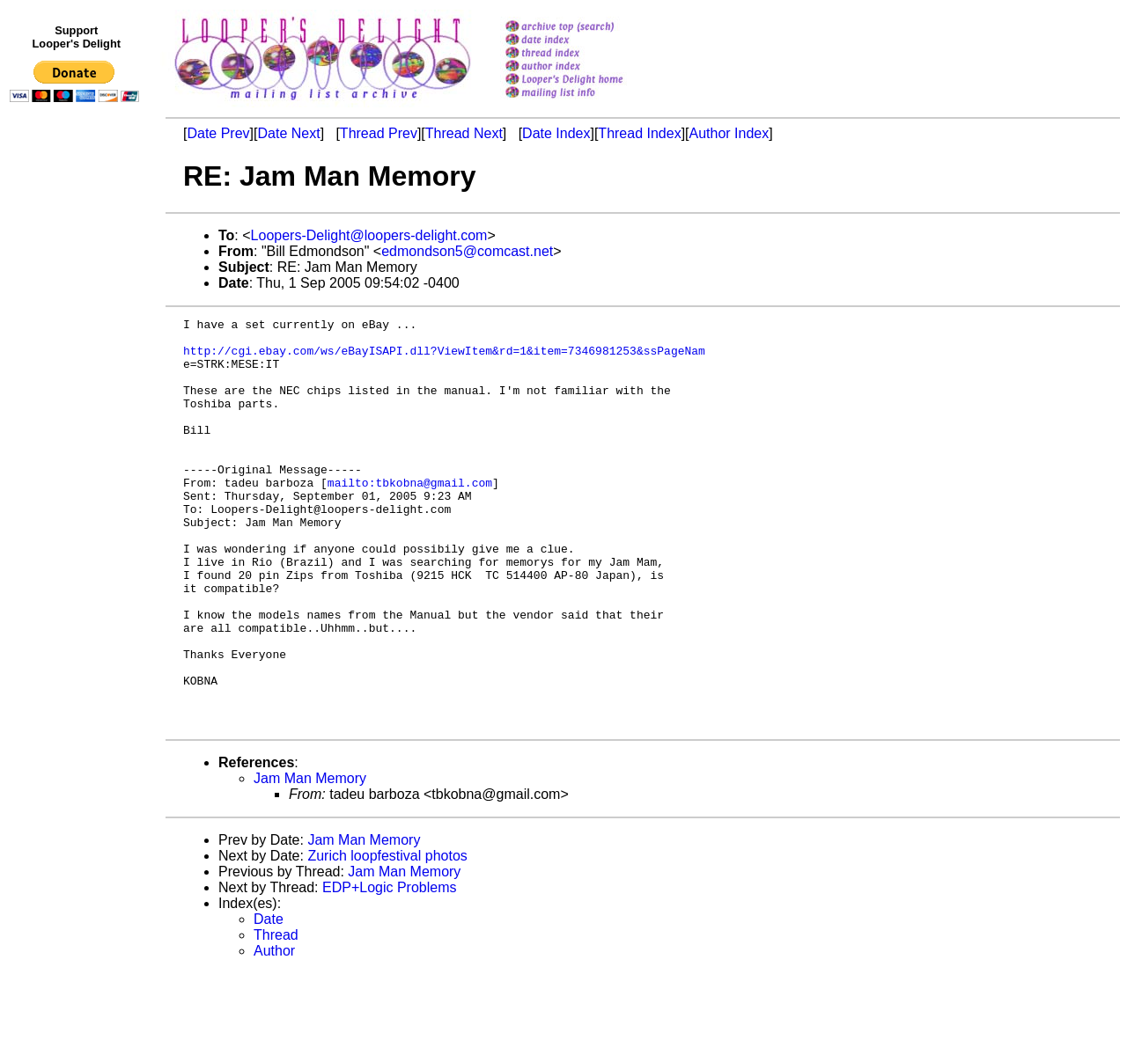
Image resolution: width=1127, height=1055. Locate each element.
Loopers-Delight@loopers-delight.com (369, 235)
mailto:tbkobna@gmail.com (410, 516)
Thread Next (464, 133)
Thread (276, 1016)
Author (274, 1032)
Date (269, 1000)
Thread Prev (378, 133)
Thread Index (639, 133)
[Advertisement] (77, 472)
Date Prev (218, 133)
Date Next (288, 133)
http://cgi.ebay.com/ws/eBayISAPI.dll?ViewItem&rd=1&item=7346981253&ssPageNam (444, 358)
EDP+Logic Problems (389, 969)
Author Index (729, 133)
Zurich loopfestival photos (387, 937)
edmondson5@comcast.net (467, 251)
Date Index (556, 133)
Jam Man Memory (310, 860)
